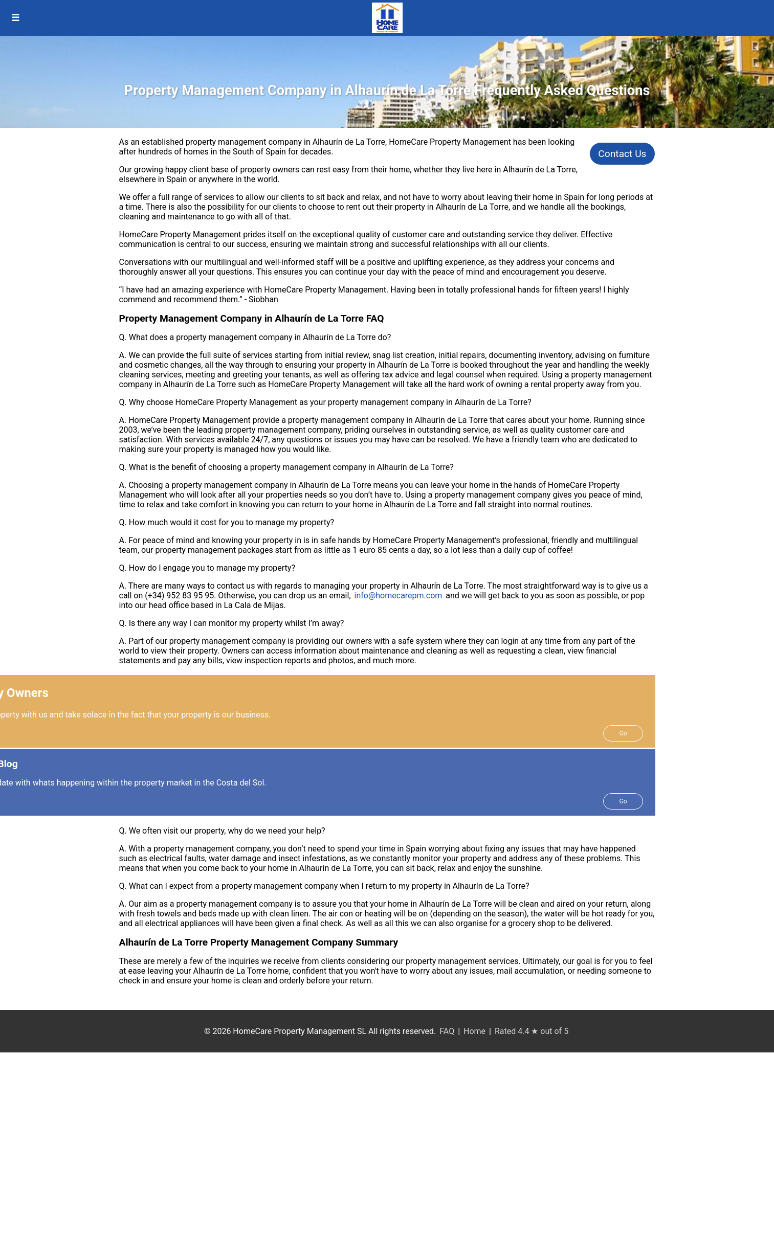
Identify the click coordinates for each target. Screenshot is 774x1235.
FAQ (446, 1031)
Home (474, 1031)
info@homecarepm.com (399, 595)
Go (623, 733)
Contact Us (622, 154)
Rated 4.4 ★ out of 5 (531, 1031)
